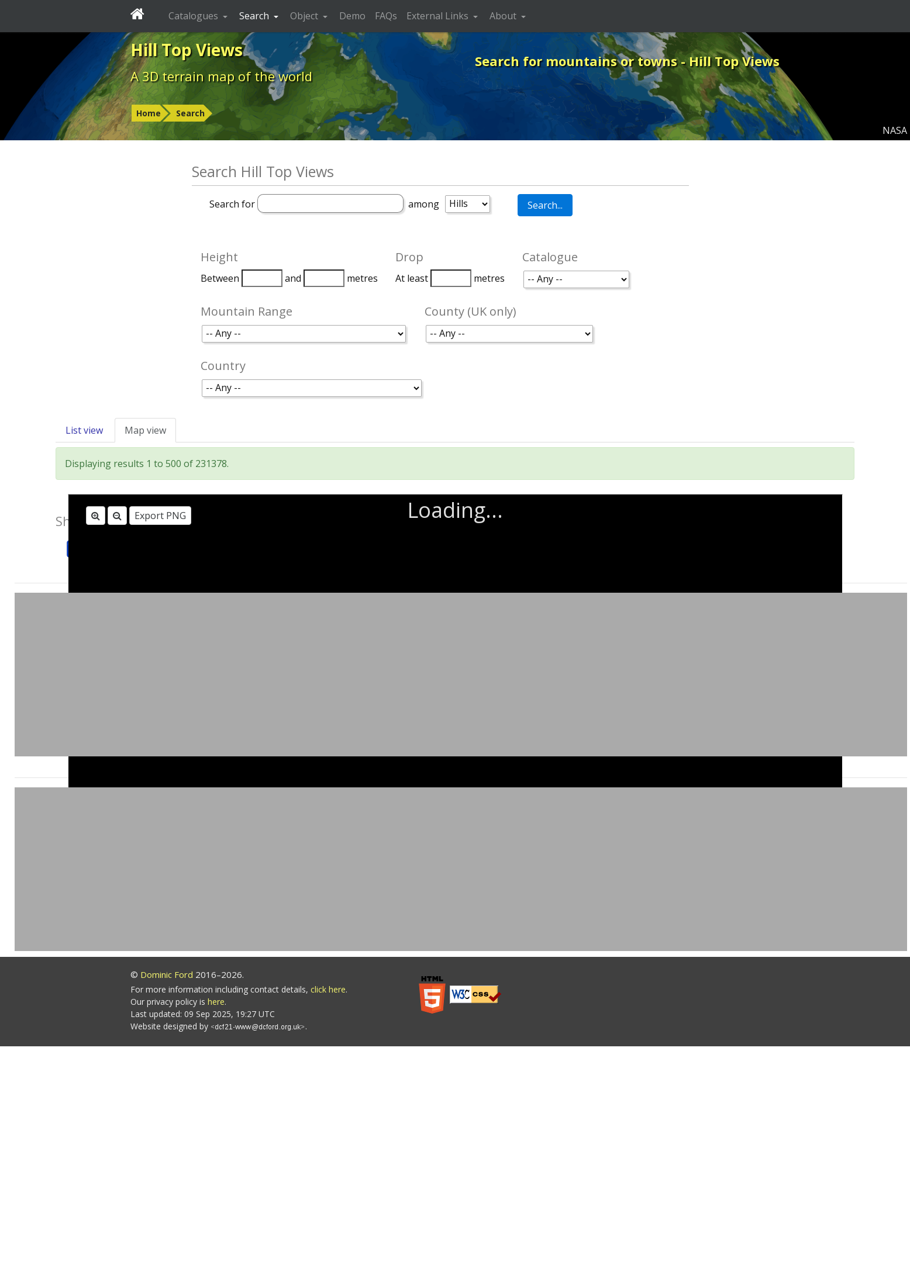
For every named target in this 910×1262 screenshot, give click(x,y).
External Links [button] (438, 15)
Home (148, 113)
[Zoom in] (95, 515)
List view (84, 430)
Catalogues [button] (194, 15)
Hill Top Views (186, 50)
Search (190, 113)
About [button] (504, 15)
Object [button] (305, 15)
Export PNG (160, 515)
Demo (352, 15)
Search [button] (255, 15)
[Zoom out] (117, 515)
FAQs (386, 15)
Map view (145, 430)
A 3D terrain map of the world (221, 76)
